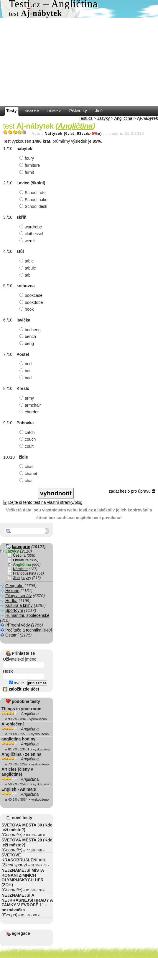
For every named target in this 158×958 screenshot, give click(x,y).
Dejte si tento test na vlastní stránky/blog (45, 502)
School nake (34, 199)
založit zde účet (24, 689)
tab (25, 275)
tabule (28, 268)
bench (28, 336)
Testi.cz (86, 118)
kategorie (21, 546)
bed (26, 363)
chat (26, 480)
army (27, 398)
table (27, 261)
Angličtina (123, 118)
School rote (33, 192)
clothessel (32, 233)
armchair (31, 405)
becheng (31, 329)
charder (30, 412)
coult (27, 446)
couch (28, 439)
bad (26, 378)
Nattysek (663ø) (73, 134)
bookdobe (32, 302)
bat (25, 370)
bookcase (31, 295)
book (27, 309)
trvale (16, 683)
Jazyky (103, 118)
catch (27, 432)
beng (27, 343)
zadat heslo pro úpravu (132, 491)
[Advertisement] (79, 62)
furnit (27, 172)
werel (27, 240)
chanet (29, 473)
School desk (34, 206)
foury (27, 158)
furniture (30, 165)
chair (27, 466)
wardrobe (31, 227)
